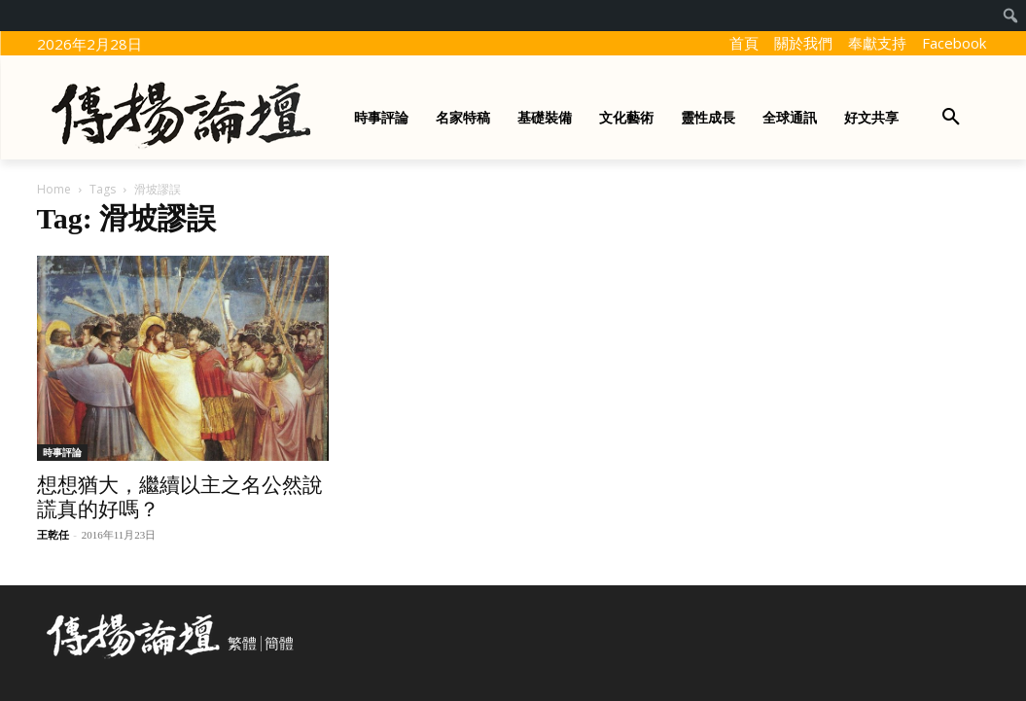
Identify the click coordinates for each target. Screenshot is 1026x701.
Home (54, 189)
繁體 (242, 643)
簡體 (279, 643)
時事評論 (62, 452)
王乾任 (53, 535)
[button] (951, 118)
